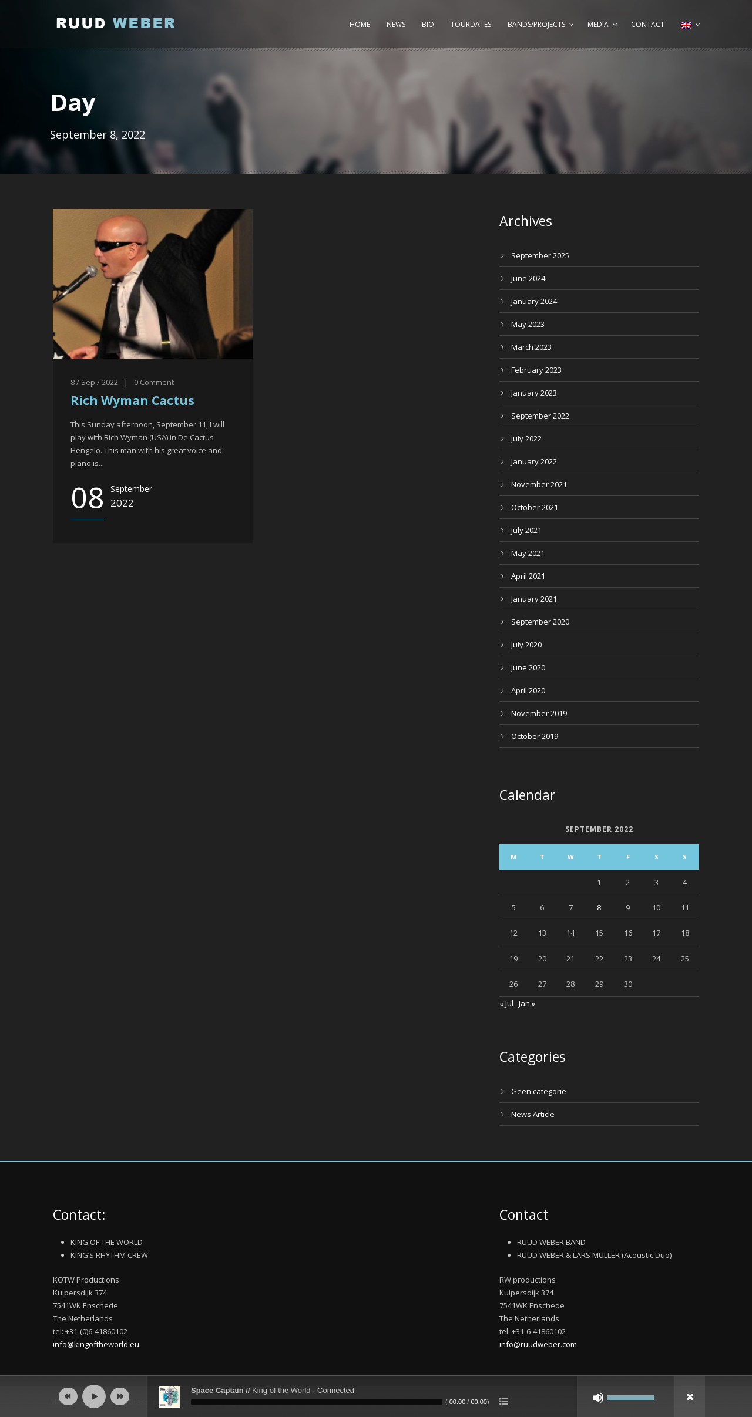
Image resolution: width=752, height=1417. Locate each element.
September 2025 (540, 255)
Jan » (527, 1003)
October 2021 (534, 507)
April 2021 (528, 576)
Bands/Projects (536, 24)
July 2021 (526, 530)
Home (360, 24)
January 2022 (534, 461)
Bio (428, 24)
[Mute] (598, 1397)
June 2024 (528, 278)
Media (598, 24)
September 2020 (540, 621)
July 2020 (526, 644)
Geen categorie (538, 1091)
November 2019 (539, 713)
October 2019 (534, 736)
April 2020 (528, 690)
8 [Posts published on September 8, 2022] (599, 907)
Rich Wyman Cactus (132, 400)
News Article (533, 1114)
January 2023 (534, 392)
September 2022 (540, 415)
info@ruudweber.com (538, 1344)
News (396, 24)
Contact (647, 24)
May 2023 (528, 324)
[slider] (316, 1402)
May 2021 (528, 553)
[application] (376, 1396)
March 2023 (531, 347)
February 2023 (536, 370)
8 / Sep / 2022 (94, 382)
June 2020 (528, 667)
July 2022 (526, 438)
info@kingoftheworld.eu (96, 1344)
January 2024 (534, 301)
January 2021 (534, 598)
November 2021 (539, 484)
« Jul (506, 1003)
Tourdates (471, 24)
